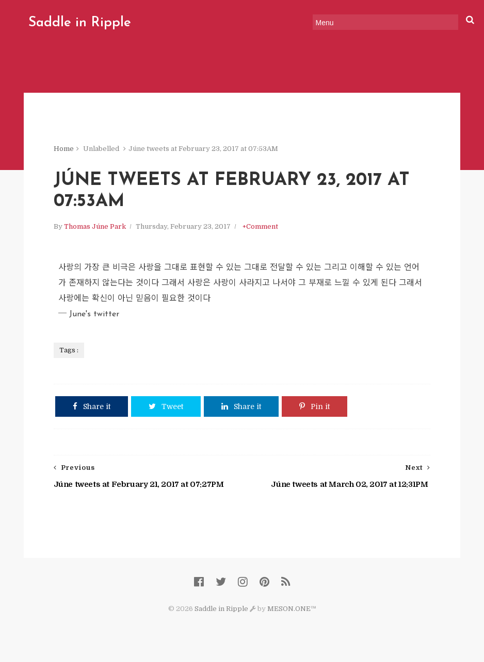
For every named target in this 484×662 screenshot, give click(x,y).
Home (64, 149)
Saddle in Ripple (78, 23)
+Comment (260, 227)
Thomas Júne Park (95, 227)
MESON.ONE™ (291, 611)
